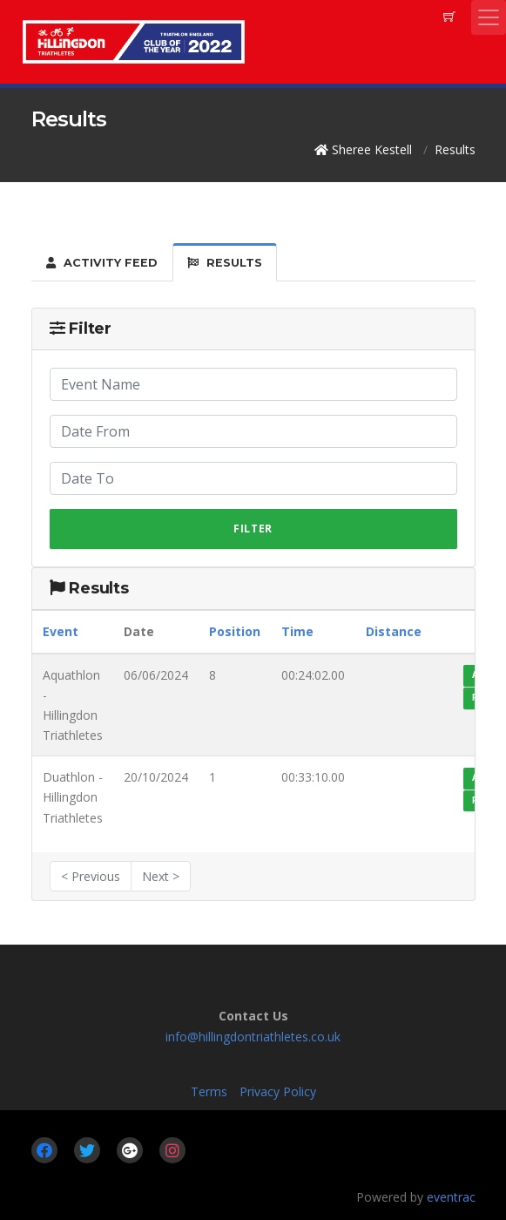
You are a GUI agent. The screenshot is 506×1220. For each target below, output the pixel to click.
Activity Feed (102, 262)
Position (234, 631)
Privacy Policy (278, 1091)
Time (297, 631)
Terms (209, 1091)
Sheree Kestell (372, 149)
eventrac (451, 1197)
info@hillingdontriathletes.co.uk (253, 1036)
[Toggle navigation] (488, 17)
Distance (394, 631)
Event (60, 631)
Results (224, 262)
